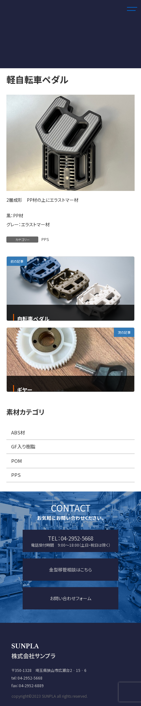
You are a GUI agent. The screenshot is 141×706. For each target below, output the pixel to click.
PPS (45, 239)
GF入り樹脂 (23, 446)
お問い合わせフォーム (70, 598)
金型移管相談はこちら (70, 569)
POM (16, 460)
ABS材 (18, 432)
